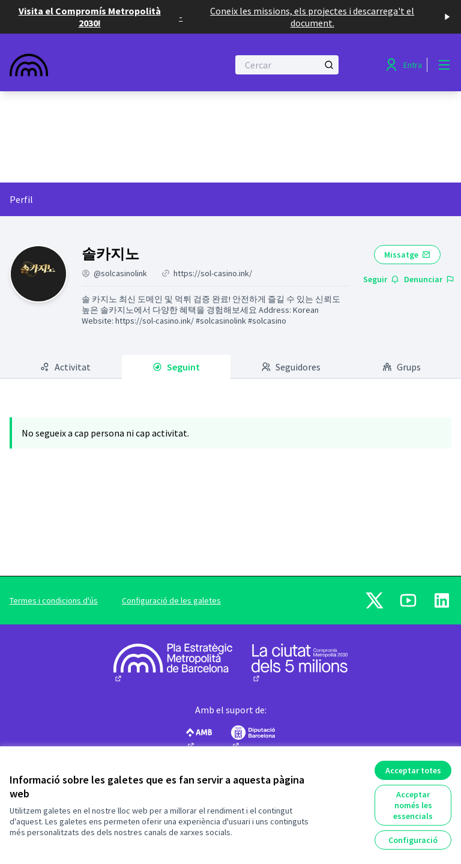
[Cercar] (287, 64)
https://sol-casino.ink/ (212, 273)
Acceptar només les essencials (413, 805)
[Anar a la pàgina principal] (89, 65)
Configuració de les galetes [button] (171, 600)
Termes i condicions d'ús (54, 600)
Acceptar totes (413, 770)
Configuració (413, 840)
